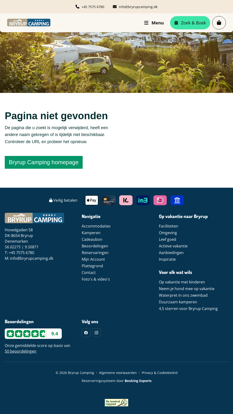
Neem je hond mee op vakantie (186, 288)
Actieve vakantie (173, 246)
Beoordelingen (95, 246)
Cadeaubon (92, 239)
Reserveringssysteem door (117, 380)
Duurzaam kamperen (178, 302)
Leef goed (167, 239)
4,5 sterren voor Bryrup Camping (188, 308)
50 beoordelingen (20, 351)
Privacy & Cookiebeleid (160, 372)
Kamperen (91, 232)
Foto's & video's (96, 279)
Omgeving (168, 232)
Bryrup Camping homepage (44, 162)
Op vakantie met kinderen (182, 282)
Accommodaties (96, 226)
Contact (89, 272)
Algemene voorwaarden (118, 372)
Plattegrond (92, 265)
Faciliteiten (168, 226)
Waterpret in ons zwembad (183, 295)
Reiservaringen (95, 252)
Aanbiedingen (171, 252)
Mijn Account (93, 259)
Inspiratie (167, 259)
